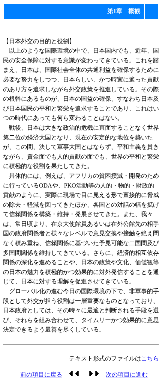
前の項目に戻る (41, 374)
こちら (150, 358)
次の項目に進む (127, 374)
